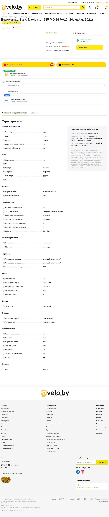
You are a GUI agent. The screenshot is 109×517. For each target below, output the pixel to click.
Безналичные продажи (53, 436)
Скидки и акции (51, 408)
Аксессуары (91, 13)
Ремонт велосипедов (52, 433)
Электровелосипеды (7, 445)
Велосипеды (37, 13)
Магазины (49, 412)
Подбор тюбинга (51, 451)
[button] (54, 100)
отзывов (86, 488)
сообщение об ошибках (78, 166)
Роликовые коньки (7, 439)
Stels (45, 136)
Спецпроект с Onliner (53, 448)
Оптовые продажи (102, 427)
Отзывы (34, 113)
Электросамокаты (7, 448)
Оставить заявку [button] (82, 47)
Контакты (99, 433)
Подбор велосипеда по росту (16, 14)
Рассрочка (49, 415)
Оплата (48, 421)
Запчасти (102, 13)
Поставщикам (100, 430)
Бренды (48, 427)
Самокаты (80, 13)
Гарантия (49, 430)
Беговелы (69, 13)
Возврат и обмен (51, 445)
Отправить (102, 462)
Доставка (49, 418)
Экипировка (5, 427)
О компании (100, 408)
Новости (99, 412)
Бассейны (4, 430)
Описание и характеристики (14, 113)
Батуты (3, 433)
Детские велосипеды (53, 13)
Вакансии (99, 415)
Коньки (3, 436)
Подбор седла (50, 442)
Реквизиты (99, 424)
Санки (3, 442)
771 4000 (70, 2)
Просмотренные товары (53, 424)
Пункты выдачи (6, 461)
